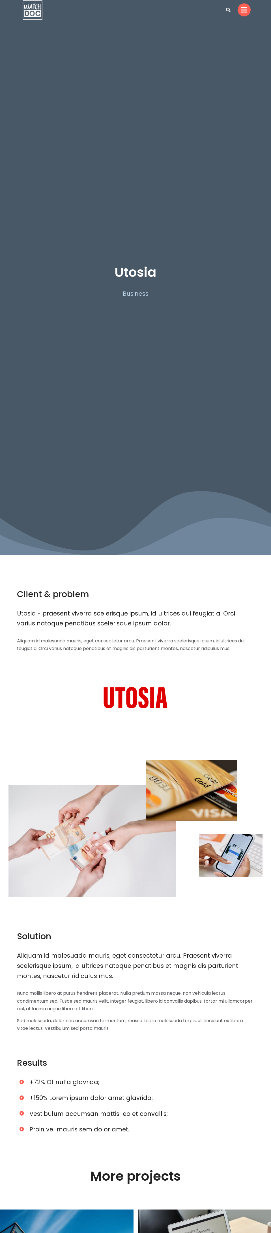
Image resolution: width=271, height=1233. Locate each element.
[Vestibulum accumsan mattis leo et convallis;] (22, 1113)
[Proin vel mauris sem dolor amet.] (22, 1129)
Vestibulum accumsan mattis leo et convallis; (98, 1114)
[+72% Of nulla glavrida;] (22, 1082)
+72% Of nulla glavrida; (64, 1082)
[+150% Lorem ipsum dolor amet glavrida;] (22, 1098)
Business (136, 294)
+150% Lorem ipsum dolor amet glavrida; (91, 1098)
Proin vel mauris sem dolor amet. (79, 1129)
